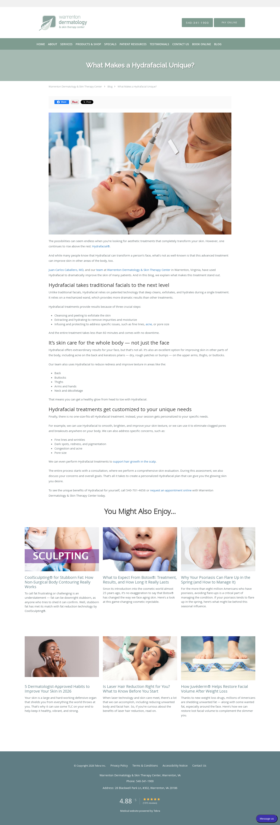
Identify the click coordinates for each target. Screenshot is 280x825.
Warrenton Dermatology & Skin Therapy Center (75, 86)
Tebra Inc (100, 765)
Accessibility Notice (175, 765)
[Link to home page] (57, 22)
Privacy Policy (119, 765)
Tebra (157, 811)
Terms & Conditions (145, 765)
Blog (110, 86)
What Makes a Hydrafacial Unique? (137, 86)
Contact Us (199, 765)
